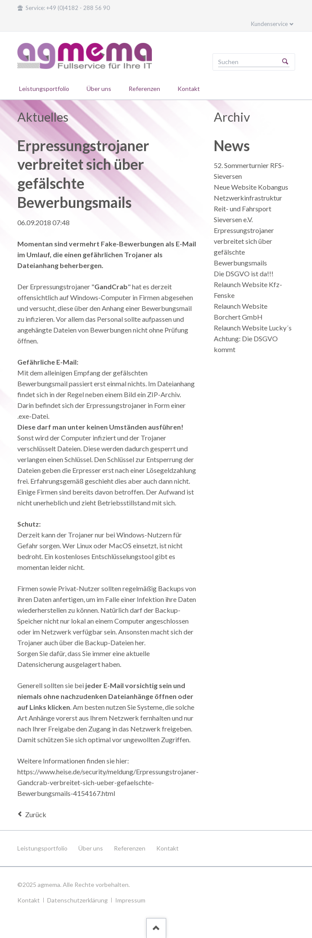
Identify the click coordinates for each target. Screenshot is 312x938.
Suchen (285, 62)
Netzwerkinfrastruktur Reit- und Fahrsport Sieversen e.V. (248, 208)
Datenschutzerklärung (77, 900)
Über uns (90, 848)
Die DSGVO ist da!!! (243, 273)
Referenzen (129, 848)
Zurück (35, 814)
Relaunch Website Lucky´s (253, 327)
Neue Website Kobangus (251, 187)
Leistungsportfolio (42, 848)
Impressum (130, 900)
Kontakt (167, 848)
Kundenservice (269, 23)
